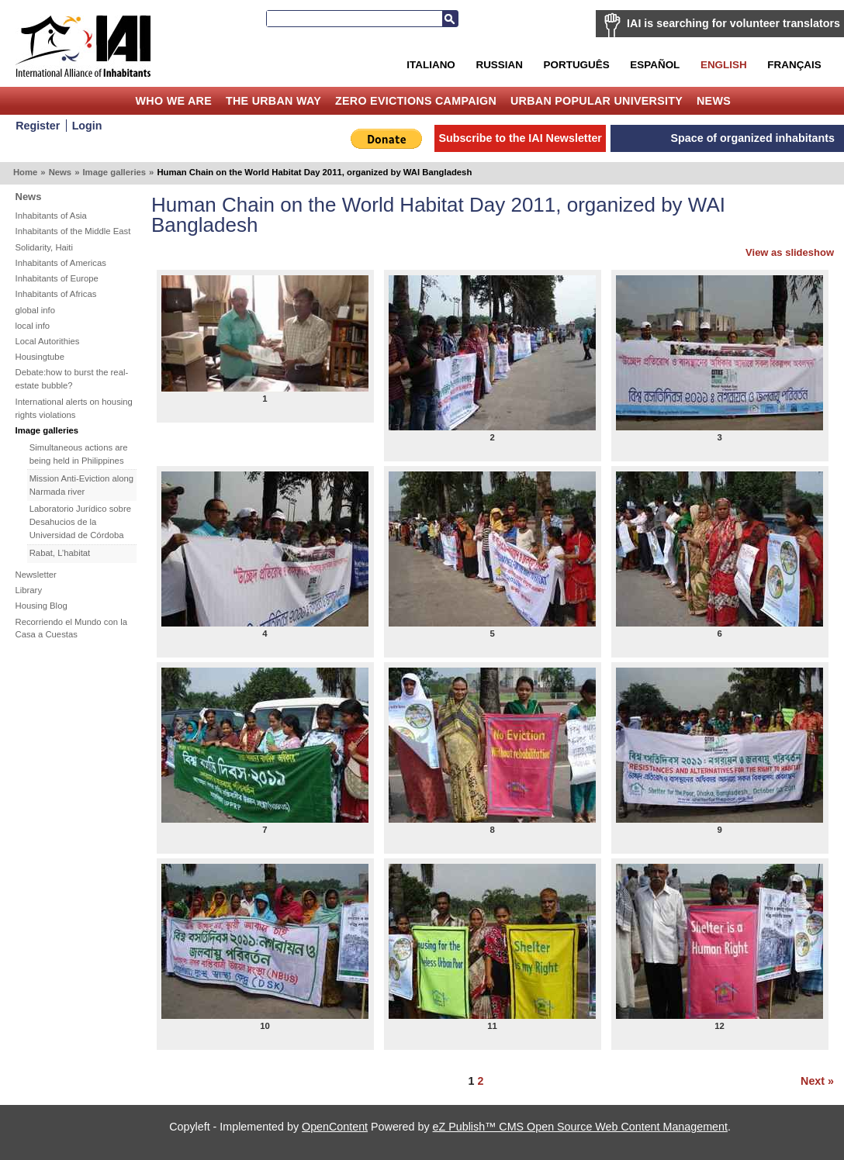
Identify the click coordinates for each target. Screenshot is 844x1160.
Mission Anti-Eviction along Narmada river (81, 485)
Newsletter (36, 574)
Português (577, 65)
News (714, 101)
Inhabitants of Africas (56, 294)
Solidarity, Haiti (45, 247)
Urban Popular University (596, 101)
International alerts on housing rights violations (74, 408)
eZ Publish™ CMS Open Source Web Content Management (580, 1126)
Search (450, 18)
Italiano (430, 65)
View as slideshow (789, 252)
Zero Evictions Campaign (415, 101)
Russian (499, 65)
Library (29, 590)
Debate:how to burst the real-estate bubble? (72, 379)
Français (794, 65)
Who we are (174, 101)
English (723, 65)
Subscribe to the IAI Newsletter (520, 138)
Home (117, 101)
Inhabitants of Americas (61, 263)
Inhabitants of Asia (51, 215)
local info (33, 325)
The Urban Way (273, 101)
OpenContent (335, 1126)
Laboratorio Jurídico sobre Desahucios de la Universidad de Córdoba (80, 522)
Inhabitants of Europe (57, 278)
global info (36, 310)
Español (655, 65)
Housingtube (40, 356)
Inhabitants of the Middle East (73, 231)
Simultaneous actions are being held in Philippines (78, 454)
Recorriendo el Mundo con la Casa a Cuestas (71, 628)
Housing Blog (41, 605)
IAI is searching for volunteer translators (733, 23)
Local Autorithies (48, 341)
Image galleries (114, 172)
